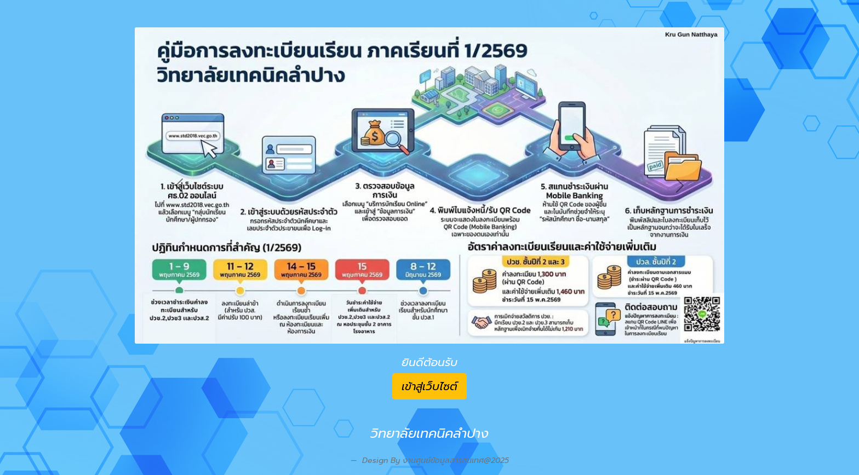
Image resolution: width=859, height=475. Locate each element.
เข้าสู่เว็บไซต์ (429, 386)
